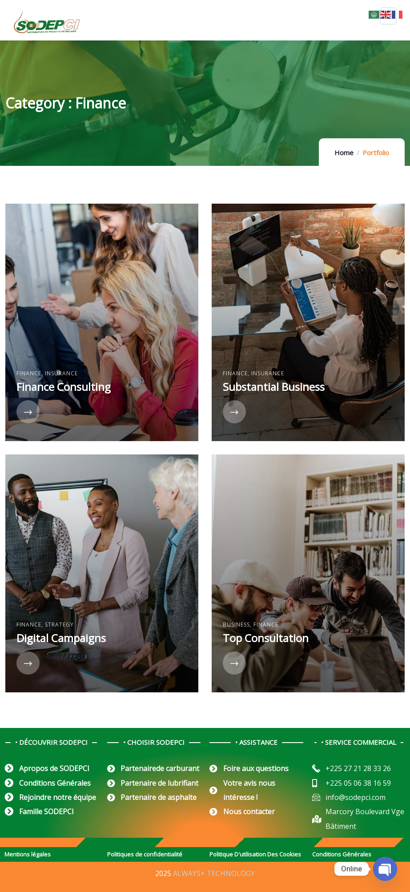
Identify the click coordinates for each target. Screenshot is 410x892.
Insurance (61, 373)
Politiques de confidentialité (144, 854)
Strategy (59, 624)
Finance (28, 373)
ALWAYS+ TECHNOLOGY (214, 873)
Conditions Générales (341, 854)
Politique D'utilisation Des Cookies (255, 854)
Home (344, 152)
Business (236, 624)
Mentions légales (27, 854)
